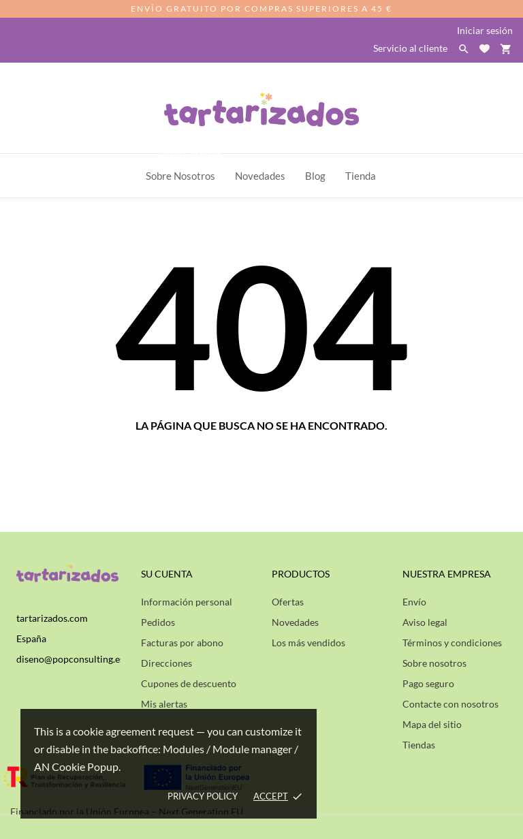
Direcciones (166, 663)
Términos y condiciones (452, 642)
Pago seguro (428, 683)
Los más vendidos (308, 642)
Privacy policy (203, 796)
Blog (315, 176)
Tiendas (418, 744)
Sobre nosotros (434, 663)
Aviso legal (424, 622)
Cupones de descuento (188, 683)
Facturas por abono (182, 642)
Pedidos (158, 622)
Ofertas (288, 601)
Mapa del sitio (432, 724)
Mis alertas (164, 704)
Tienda (360, 176)
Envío (414, 601)
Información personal (186, 601)
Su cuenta (167, 574)
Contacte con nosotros (450, 704)
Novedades (295, 622)
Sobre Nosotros (184, 168)
